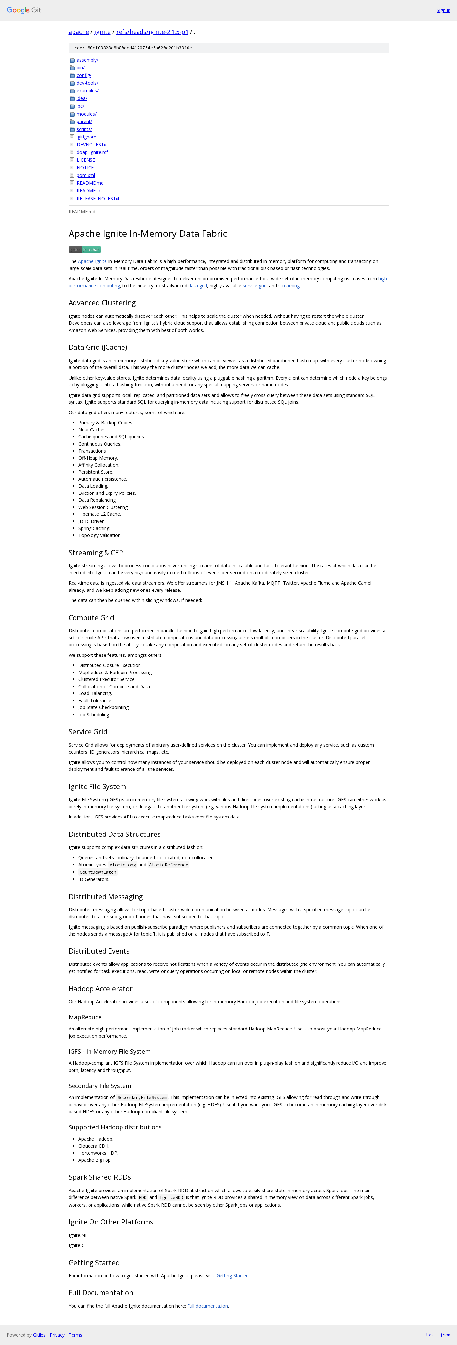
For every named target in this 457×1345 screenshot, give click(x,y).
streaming (289, 286)
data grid (197, 286)
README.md (90, 183)
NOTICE (85, 167)
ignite (102, 32)
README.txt (89, 190)
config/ (84, 75)
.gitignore (86, 137)
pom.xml (86, 175)
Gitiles (39, 1335)
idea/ (82, 98)
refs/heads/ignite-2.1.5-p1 (152, 32)
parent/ (84, 121)
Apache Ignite (92, 261)
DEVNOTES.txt (92, 144)
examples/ (88, 91)
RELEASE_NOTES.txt (98, 198)
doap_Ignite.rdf (92, 152)
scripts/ (84, 129)
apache (79, 32)
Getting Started (233, 1275)
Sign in (443, 10)
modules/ (87, 114)
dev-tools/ (87, 83)
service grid (255, 286)
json (445, 1334)
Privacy (57, 1335)
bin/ (81, 67)
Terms (75, 1335)
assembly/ (87, 60)
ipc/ (80, 106)
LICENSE (86, 160)
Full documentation (207, 1306)
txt (429, 1334)
